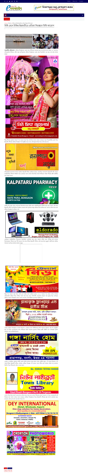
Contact (81, 1)
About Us (75, 1)
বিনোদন (9, 23)
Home (68, 1)
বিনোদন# (10, 468)
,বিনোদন (24, 28)
